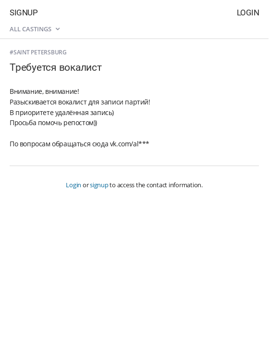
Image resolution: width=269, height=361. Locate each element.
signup (99, 184)
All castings (35, 29)
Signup (23, 12)
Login (248, 12)
